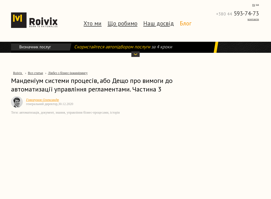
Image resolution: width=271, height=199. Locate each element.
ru (253, 5)
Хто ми (92, 23)
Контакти (253, 19)
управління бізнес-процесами (87, 112)
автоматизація (29, 112)
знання (60, 112)
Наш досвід (158, 23)
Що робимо (122, 23)
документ (47, 112)
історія (115, 112)
